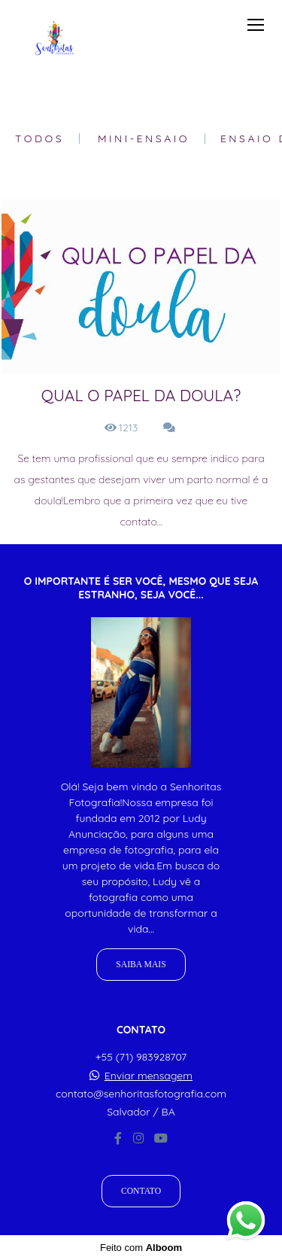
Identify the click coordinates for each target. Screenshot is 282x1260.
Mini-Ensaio (144, 138)
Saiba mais (140, 964)
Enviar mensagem (149, 1075)
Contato (141, 1191)
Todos (39, 138)
